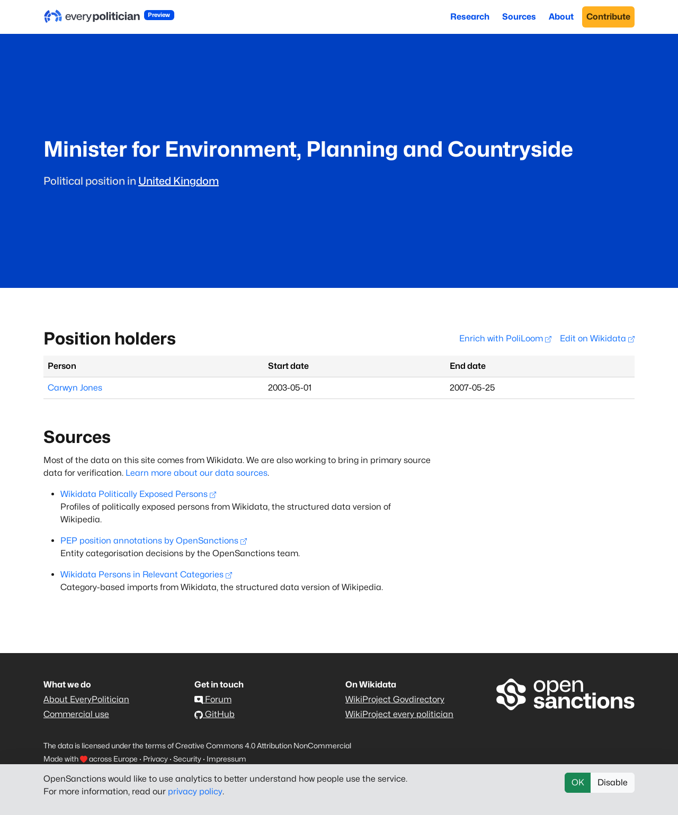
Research (469, 17)
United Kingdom (178, 181)
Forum (212, 699)
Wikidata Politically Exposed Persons (138, 494)
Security (187, 758)
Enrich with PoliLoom (505, 338)
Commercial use (76, 714)
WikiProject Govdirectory (394, 699)
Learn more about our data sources (196, 473)
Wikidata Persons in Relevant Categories (146, 574)
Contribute (608, 17)
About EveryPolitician (86, 699)
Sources (519, 17)
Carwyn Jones (75, 388)
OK (578, 782)
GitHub (214, 714)
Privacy (155, 758)
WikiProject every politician (399, 714)
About (561, 17)
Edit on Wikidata (597, 338)
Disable (612, 782)
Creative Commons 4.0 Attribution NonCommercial (263, 745)
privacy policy (195, 791)
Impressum (226, 758)
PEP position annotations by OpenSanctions (153, 541)
